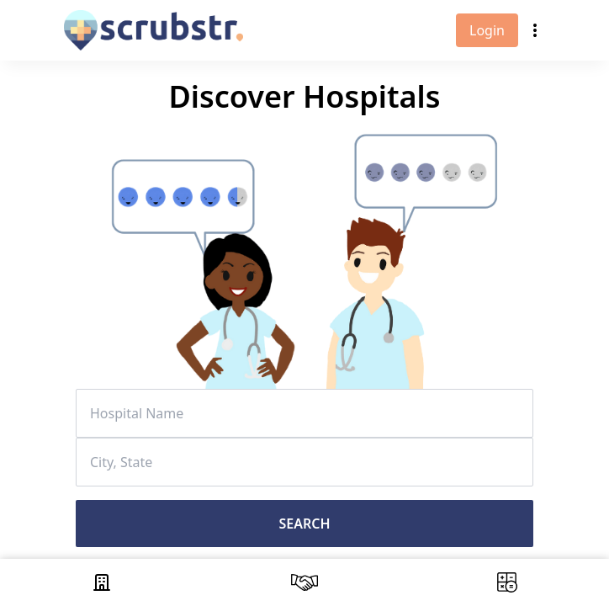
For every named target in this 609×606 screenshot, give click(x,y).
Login (487, 30)
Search (304, 523)
